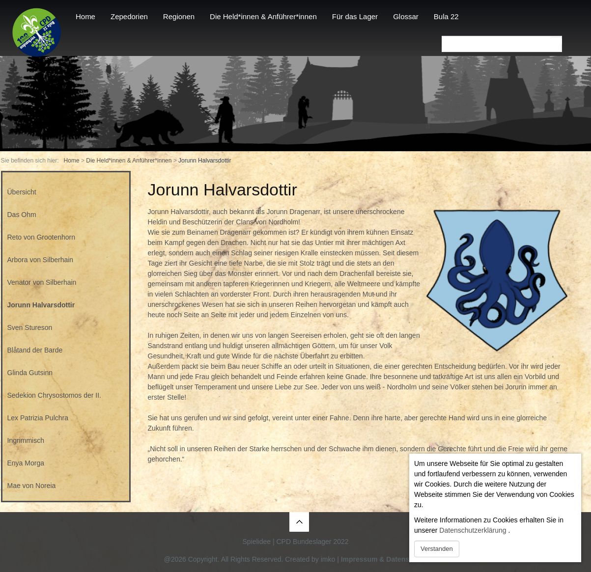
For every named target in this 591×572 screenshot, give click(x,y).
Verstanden (437, 548)
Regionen (179, 16)
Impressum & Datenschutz (384, 559)
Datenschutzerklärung (472, 530)
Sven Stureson (30, 327)
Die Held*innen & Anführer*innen (263, 16)
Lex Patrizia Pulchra (38, 418)
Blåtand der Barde (35, 350)
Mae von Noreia (31, 486)
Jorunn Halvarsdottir (41, 305)
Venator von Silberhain (42, 282)
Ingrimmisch (25, 440)
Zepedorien (129, 16)
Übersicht (21, 192)
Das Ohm (21, 214)
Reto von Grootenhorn (41, 237)
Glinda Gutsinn (30, 373)
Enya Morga (25, 463)
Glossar (406, 16)
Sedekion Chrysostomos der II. (54, 395)
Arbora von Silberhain (40, 260)
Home (85, 16)
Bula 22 (446, 16)
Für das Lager (355, 16)
